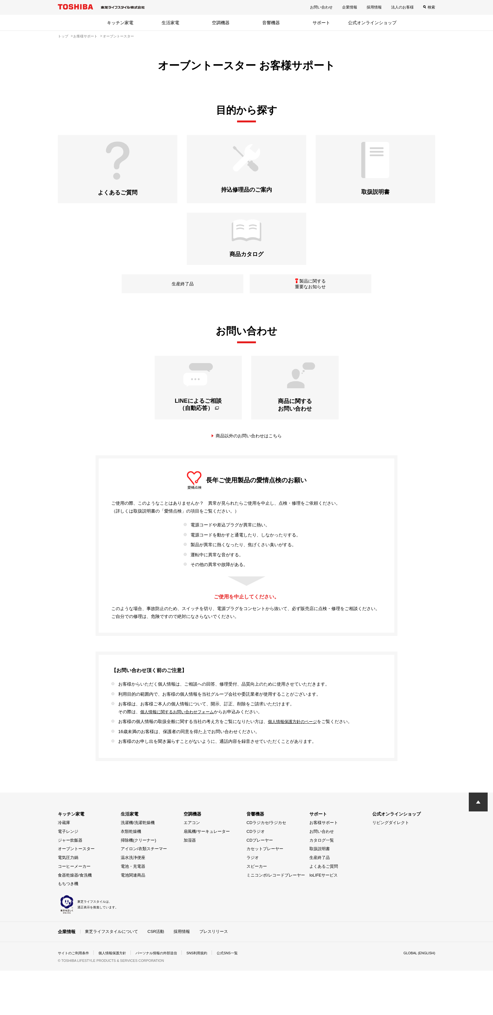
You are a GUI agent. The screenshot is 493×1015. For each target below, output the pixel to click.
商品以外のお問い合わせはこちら (249, 480)
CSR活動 (155, 975)
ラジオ (252, 902)
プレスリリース (213, 975)
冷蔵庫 (64, 867)
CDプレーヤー (259, 885)
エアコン (192, 867)
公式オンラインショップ (372, 22)
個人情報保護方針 (116, 997)
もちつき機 (68, 928)
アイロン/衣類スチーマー (144, 893)
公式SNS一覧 (239, 997)
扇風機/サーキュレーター (207, 876)
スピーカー (256, 911)
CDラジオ (255, 876)
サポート (321, 22)
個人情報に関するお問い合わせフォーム (179, 756)
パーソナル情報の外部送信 (163, 997)
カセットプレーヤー (264, 893)
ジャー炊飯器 (70, 885)
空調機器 (221, 22)
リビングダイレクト (390, 867)
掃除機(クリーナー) (138, 885)
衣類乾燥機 (131, 876)
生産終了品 (319, 902)
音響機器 (271, 22)
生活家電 (170, 22)
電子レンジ (68, 876)
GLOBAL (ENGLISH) (417, 997)
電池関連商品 (133, 919)
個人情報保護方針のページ (294, 766)
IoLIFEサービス (323, 919)
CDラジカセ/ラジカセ (266, 867)
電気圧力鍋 (68, 902)
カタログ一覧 (321, 885)
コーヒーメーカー (74, 911)
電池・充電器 (133, 911)
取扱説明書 (319, 893)
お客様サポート (323, 867)
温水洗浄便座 (133, 902)
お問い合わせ (321, 7)
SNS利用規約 (207, 997)
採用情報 (374, 7)
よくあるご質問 (323, 911)
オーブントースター (76, 893)
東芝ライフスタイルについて (111, 975)
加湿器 (190, 885)
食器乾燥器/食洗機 (75, 919)
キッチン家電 (120, 22)
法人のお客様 (402, 7)
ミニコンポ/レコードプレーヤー (275, 919)
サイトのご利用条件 (75, 997)
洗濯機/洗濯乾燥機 (138, 867)
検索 (431, 7)
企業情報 (349, 7)
